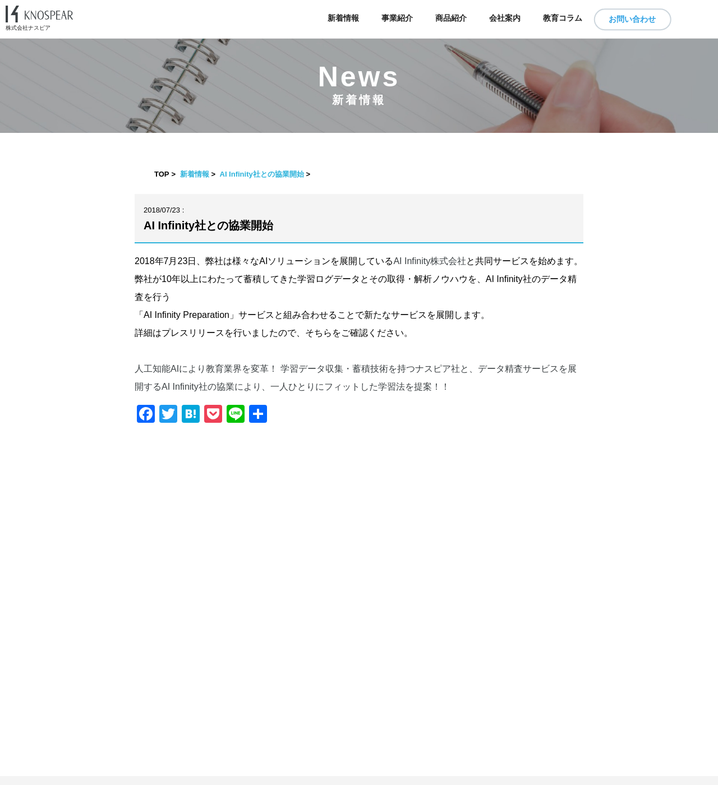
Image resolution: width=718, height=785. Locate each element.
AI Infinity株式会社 (429, 261)
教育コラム (562, 18)
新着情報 (343, 18)
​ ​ (359, 780)
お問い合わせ (632, 19)
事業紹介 (397, 18)
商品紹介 (451, 18)
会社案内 (505, 18)
